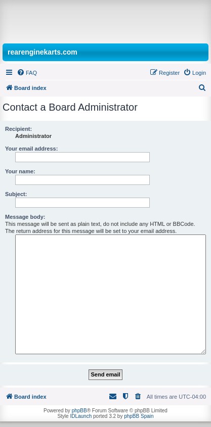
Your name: (20, 171)
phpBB (79, 410)
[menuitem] (27, 73)
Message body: (25, 217)
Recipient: (18, 129)
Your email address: (31, 149)
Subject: (16, 194)
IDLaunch (81, 416)
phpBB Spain (138, 416)
